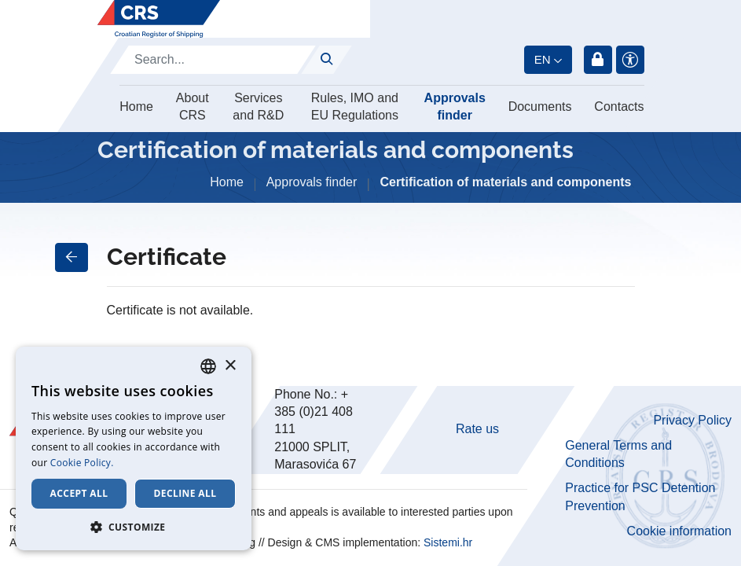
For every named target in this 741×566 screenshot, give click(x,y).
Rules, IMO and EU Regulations (354, 106)
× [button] (230, 366)
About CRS (192, 106)
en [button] (542, 59)
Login (598, 60)
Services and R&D (258, 106)
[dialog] (133, 448)
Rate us (477, 429)
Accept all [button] (79, 493)
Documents (540, 106)
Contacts (619, 106)
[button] (133, 527)
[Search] (213, 60)
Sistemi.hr (448, 542)
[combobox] (208, 366)
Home (136, 106)
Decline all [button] (185, 493)
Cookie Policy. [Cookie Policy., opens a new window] (82, 462)
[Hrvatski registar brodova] (158, 19)
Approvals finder (455, 106)
